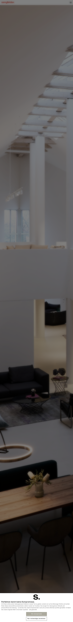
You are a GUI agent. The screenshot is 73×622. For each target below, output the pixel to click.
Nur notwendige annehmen (36, 618)
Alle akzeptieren (36, 614)
